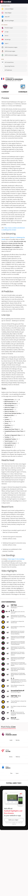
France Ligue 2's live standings (16, 559)
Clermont (5, 92)
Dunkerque (22, 92)
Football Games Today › (14, 783)
